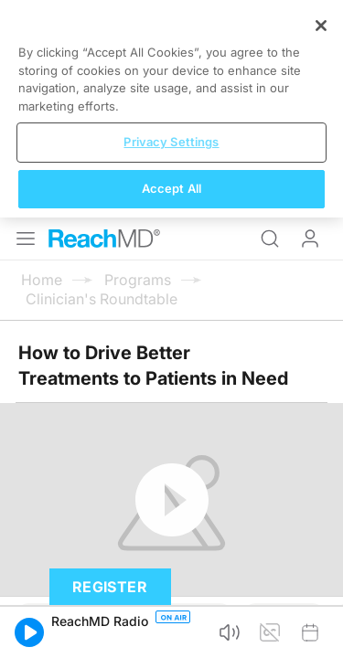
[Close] (321, 481)
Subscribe (189, 401)
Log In (310, 22)
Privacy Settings (171, 596)
